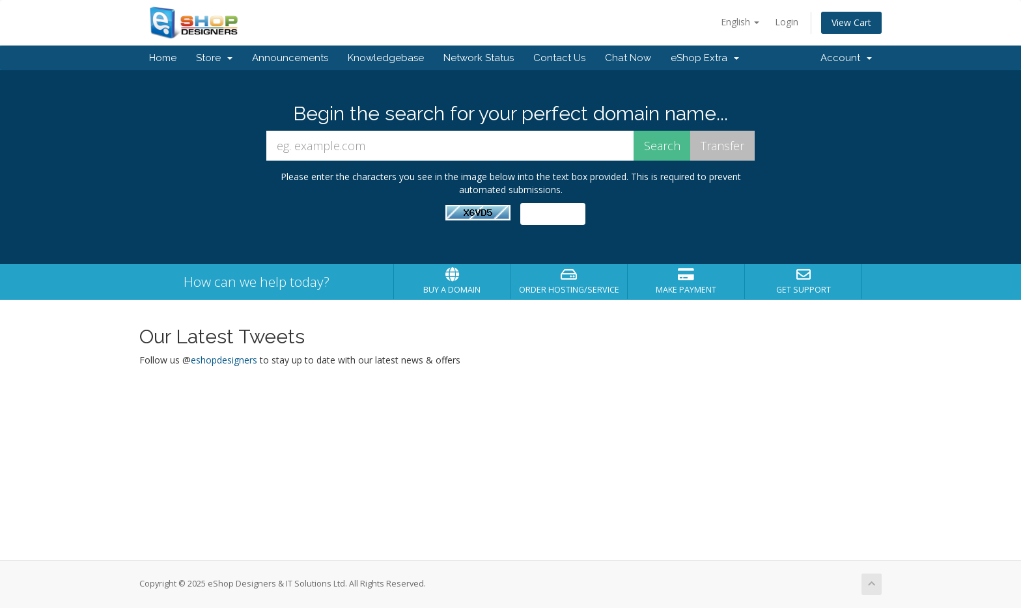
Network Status (478, 58)
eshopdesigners (224, 360)
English (740, 22)
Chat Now (628, 58)
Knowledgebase (386, 58)
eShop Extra (705, 58)
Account (846, 58)
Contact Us (559, 58)
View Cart (851, 22)
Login (786, 22)
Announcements (290, 58)
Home (162, 58)
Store (214, 58)
